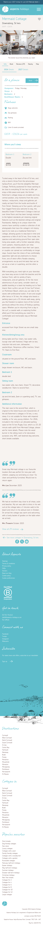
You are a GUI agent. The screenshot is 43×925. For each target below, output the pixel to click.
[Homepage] (5, 9)
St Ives (4, 745)
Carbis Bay (5, 747)
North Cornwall (7, 740)
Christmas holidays (8, 875)
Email (27, 542)
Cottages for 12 (7, 892)
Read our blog (6, 573)
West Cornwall (7, 738)
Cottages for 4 (7, 882)
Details (9, 69)
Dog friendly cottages (9, 844)
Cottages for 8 (7, 887)
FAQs (4, 568)
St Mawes (5, 774)
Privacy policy (6, 566)
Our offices (5, 620)
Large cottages (7, 894)
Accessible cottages (8, 860)
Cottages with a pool (9, 851)
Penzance (5, 759)
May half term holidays (9, 868)
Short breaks (6, 841)
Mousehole (5, 762)
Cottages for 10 (7, 890)
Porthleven (5, 769)
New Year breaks (7, 877)
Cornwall (5, 735)
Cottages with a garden (9, 858)
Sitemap (5, 561)
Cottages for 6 (7, 885)
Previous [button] (3, 42)
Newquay (5, 752)
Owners (4, 571)
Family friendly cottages (10, 853)
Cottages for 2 (7, 880)
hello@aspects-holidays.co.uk (11, 617)
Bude (4, 755)
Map (37, 64)
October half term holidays (10, 873)
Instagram (5, 639)
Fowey (4, 757)
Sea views (5, 846)
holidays (19, 9)
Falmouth (5, 750)
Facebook (17, 542)
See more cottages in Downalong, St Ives (23, 538)
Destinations (10, 729)
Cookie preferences (8, 578)
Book (30, 80)
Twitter (22, 542)
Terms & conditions (8, 563)
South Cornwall (7, 742)
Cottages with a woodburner (11, 856)
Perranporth (6, 772)
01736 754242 (7, 615)
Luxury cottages (7, 848)
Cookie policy (6, 575)
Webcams (5, 641)
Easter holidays (7, 865)
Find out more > (34, 2)
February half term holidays (11, 863)
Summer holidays (8, 870)
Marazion (5, 764)
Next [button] (40, 42)
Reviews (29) (20, 64)
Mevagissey (6, 767)
